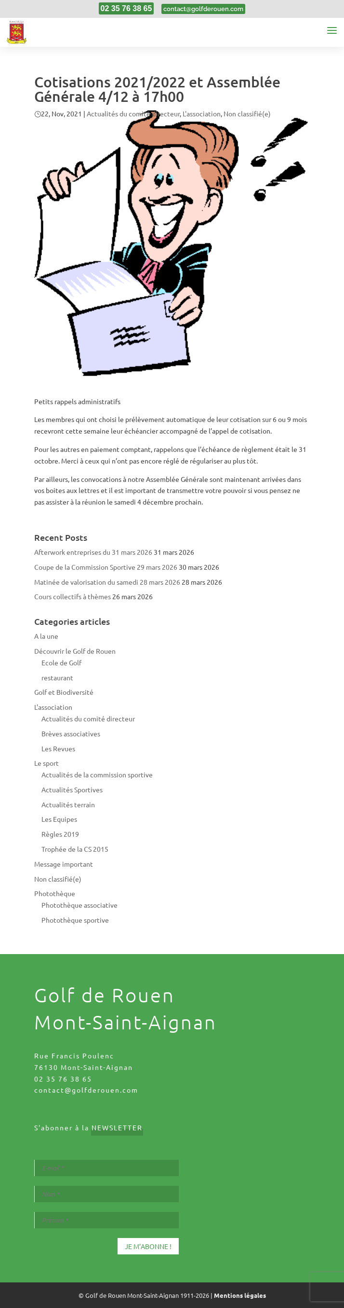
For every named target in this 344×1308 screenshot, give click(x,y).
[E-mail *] (106, 1168)
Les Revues (58, 748)
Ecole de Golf (61, 662)
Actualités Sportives (72, 789)
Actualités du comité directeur (133, 113)
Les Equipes (59, 819)
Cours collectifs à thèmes (72, 596)
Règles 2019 (60, 834)
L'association (202, 113)
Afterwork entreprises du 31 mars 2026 (93, 552)
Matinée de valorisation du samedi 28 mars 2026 (107, 581)
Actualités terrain (68, 804)
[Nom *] (106, 1194)
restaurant (57, 677)
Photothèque (54, 893)
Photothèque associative (79, 904)
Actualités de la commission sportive (97, 774)
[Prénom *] (106, 1220)
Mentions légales (240, 1295)
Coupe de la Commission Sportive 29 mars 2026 (105, 567)
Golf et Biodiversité (63, 692)
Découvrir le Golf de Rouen (75, 651)
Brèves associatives (70, 733)
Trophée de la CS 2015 (74, 848)
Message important (63, 863)
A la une (46, 636)
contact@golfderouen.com (86, 1089)
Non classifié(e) (247, 113)
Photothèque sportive (75, 919)
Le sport (46, 763)
